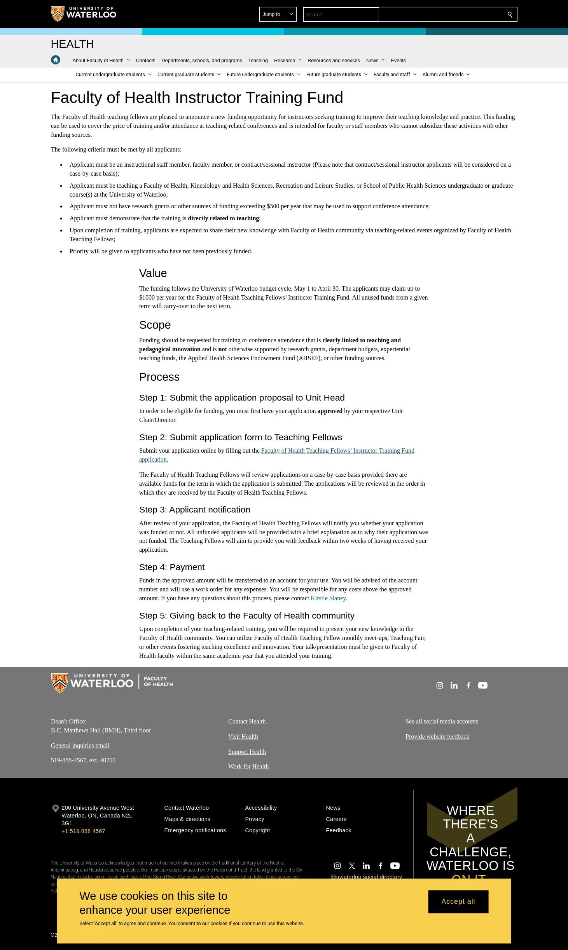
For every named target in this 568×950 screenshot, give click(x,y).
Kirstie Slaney (328, 598)
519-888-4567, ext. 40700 (83, 760)
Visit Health (243, 736)
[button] (453, 14)
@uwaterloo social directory (366, 877)
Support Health (247, 751)
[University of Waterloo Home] (84, 14)
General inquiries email (80, 745)
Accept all (458, 902)
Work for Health (248, 766)
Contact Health (247, 721)
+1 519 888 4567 (83, 831)
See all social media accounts (441, 721)
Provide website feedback (437, 736)
